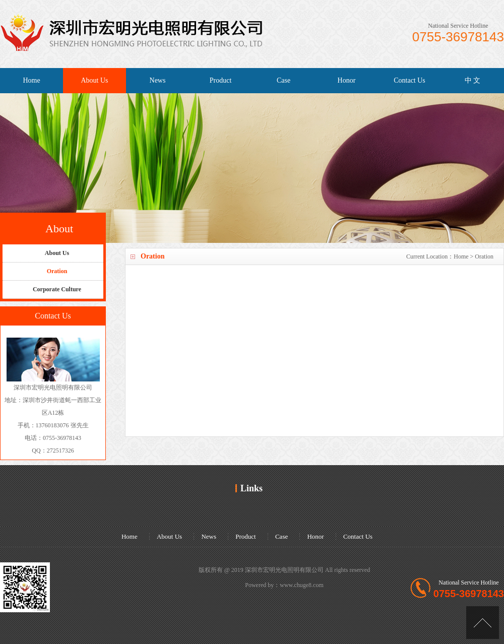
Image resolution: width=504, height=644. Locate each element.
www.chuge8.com (302, 585)
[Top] (482, 622)
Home (31, 80)
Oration (484, 256)
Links (251, 488)
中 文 (473, 80)
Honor (347, 80)
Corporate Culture (57, 289)
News (158, 80)
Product (221, 80)
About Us (94, 80)
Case (283, 80)
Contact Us (409, 80)
